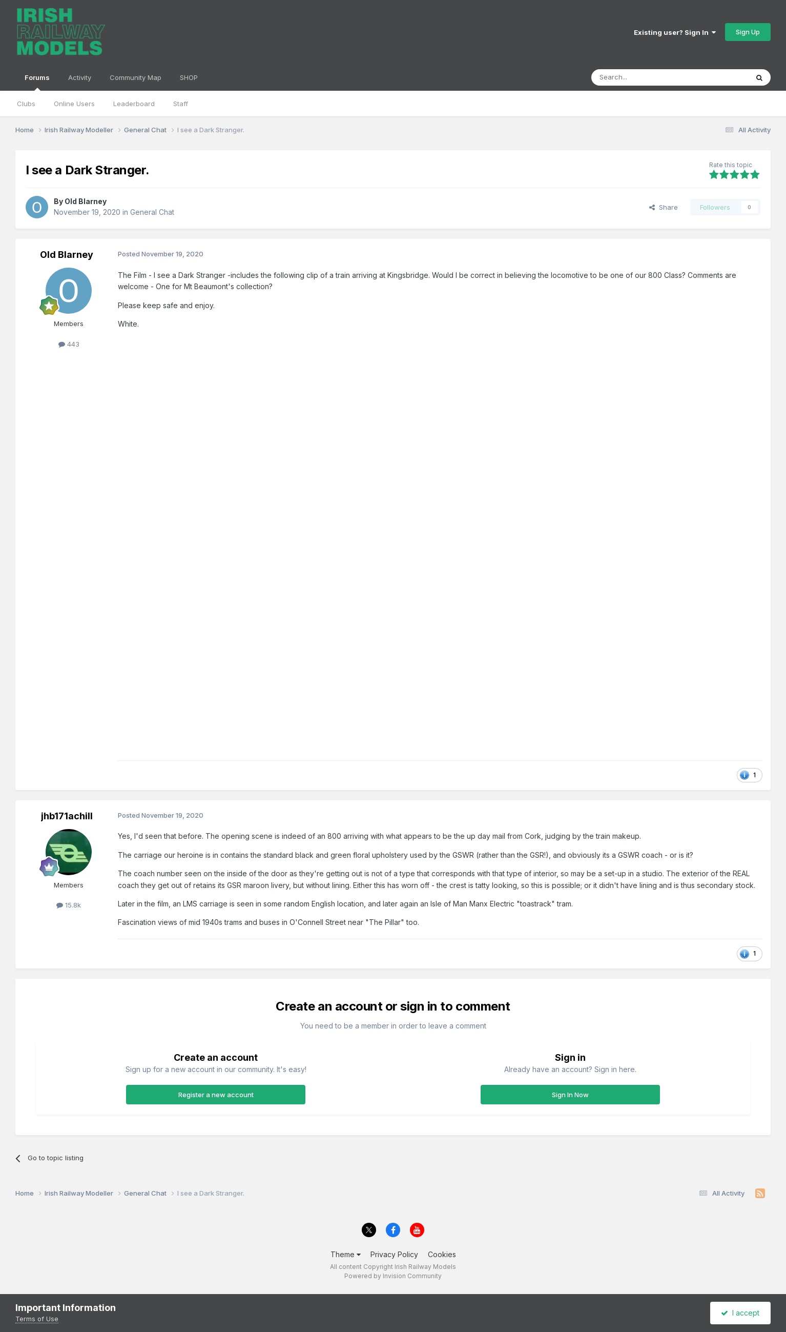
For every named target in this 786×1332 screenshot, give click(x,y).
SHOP (189, 77)
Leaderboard (134, 103)
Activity (79, 77)
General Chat (152, 212)
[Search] (643, 77)
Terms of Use (36, 1319)
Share (663, 207)
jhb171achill (67, 816)
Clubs (26, 103)
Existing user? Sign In (675, 32)
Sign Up (748, 32)
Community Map (135, 77)
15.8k (68, 905)
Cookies (442, 1254)
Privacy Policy (394, 1254)
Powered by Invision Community (393, 1276)
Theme (345, 1254)
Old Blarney (86, 201)
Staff (180, 103)
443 (68, 344)
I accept (740, 1312)
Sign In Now (570, 1095)
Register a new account (216, 1095)
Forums (37, 82)
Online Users (74, 103)
